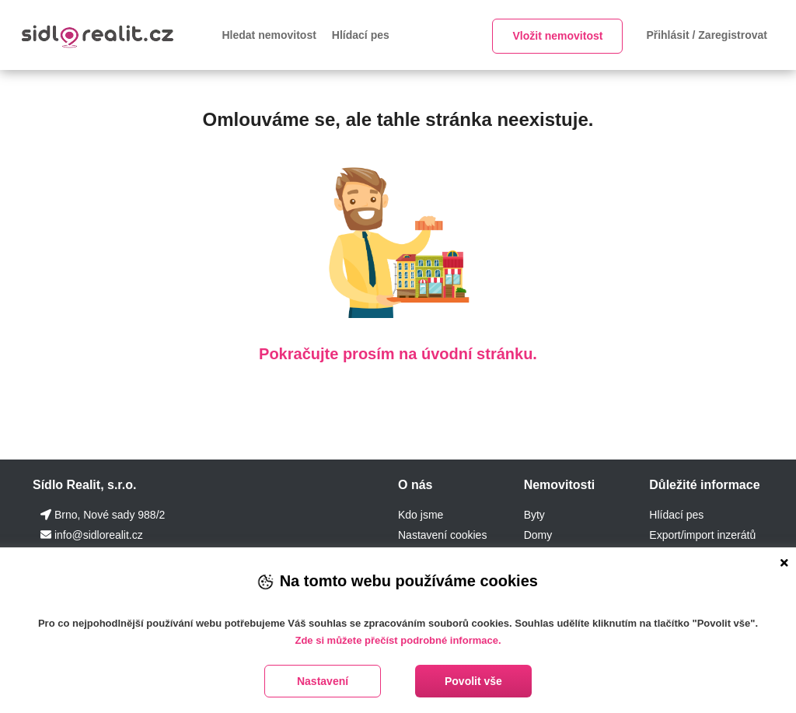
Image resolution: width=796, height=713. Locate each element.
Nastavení (322, 681)
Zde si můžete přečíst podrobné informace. (398, 640)
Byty (534, 515)
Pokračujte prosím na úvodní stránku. (398, 353)
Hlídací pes (360, 35)
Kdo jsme (420, 515)
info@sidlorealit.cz (98, 535)
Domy (538, 535)
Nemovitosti (559, 484)
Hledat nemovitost (269, 35)
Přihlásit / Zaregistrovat (706, 35)
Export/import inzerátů (702, 535)
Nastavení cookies (442, 535)
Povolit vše (473, 681)
